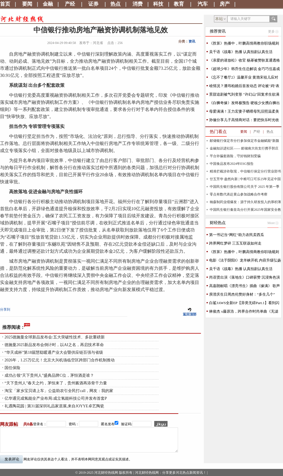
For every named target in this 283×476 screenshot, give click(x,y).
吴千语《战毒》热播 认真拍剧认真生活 (241, 52)
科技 (158, 4)
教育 (179, 4)
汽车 (203, 4)
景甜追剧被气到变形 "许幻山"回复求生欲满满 (244, 95)
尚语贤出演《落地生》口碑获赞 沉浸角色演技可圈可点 (244, 278)
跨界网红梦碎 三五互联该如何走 (235, 243)
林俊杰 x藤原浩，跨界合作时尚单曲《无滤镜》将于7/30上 (243, 312)
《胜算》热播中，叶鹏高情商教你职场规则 (244, 43)
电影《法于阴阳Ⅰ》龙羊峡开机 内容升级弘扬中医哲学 (245, 261)
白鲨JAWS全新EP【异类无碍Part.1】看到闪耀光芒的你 (244, 304)
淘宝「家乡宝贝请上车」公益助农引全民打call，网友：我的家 (59, 391)
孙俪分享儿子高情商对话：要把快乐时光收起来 (244, 121)
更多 (271, 31)
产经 (70, 4)
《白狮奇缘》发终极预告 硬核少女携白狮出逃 (244, 104)
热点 (115, 4)
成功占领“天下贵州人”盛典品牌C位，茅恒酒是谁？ (49, 375)
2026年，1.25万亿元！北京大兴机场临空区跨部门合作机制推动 (60, 360)
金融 (48, 4)
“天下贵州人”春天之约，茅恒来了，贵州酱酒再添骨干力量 (56, 383)
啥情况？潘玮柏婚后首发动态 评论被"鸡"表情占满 (244, 87)
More (271, 223)
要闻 (27, 4)
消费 (137, 4)
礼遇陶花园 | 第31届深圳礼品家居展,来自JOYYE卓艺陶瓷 (54, 406)
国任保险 (12, 368)
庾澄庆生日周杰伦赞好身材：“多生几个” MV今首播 (242, 295)
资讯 (191, 41)
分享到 (5, 309)
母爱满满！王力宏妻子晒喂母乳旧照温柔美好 (244, 112)
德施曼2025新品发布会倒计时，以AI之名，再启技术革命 (54, 345)
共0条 (28, 424)
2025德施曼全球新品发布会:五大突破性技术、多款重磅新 (55, 337)
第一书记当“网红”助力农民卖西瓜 (236, 235)
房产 (225, 4)
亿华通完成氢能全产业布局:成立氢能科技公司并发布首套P (56, 398)
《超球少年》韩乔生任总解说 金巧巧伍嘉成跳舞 (244, 70)
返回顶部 (189, 314)
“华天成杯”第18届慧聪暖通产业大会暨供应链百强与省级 (54, 352)
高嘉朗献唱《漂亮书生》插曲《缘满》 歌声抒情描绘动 (244, 287)
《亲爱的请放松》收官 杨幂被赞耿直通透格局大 (244, 61)
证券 (93, 4)
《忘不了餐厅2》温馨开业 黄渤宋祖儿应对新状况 (243, 78)
